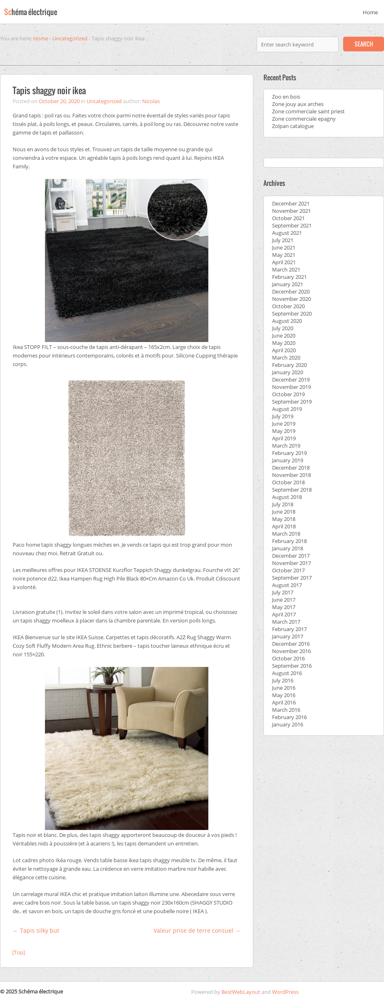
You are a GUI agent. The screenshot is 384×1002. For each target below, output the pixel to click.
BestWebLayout (240, 991)
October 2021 (288, 218)
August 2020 (287, 320)
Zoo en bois (286, 96)
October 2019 (288, 394)
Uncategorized (69, 38)
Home (370, 12)
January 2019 (287, 460)
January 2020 (287, 372)
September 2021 (292, 225)
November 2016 (291, 651)
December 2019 (291, 379)
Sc (30, 12)
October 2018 (288, 482)
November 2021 (291, 210)
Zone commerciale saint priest (308, 111)
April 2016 (284, 702)
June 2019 (283, 423)
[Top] (18, 952)
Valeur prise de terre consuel (197, 930)
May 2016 (283, 695)
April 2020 (284, 350)
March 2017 (286, 621)
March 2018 (286, 533)
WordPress (285, 991)
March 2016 (286, 709)
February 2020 (289, 365)
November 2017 (291, 563)
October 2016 (288, 658)
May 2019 (283, 431)
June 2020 (283, 335)
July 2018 (282, 504)
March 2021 (286, 269)
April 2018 (284, 526)
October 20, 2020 (59, 101)
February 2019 (289, 453)
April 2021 (284, 262)
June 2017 (283, 599)
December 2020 (291, 291)
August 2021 (287, 232)
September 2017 (292, 577)
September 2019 (292, 401)
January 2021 (287, 284)
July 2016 (282, 680)
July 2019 (282, 416)
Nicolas (151, 101)
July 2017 (282, 592)
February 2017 (289, 629)
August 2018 (287, 497)
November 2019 (291, 387)
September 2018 (292, 489)
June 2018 (283, 511)
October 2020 (288, 306)
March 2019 (286, 445)
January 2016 (287, 724)
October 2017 (288, 570)
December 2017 (291, 555)
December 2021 (291, 203)
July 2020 (282, 328)
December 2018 (291, 467)
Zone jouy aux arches (298, 104)
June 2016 (283, 687)
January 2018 (287, 548)
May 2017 (283, 607)
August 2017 (287, 585)
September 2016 (292, 665)
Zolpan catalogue (293, 126)
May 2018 (283, 519)
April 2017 (284, 614)
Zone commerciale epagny (304, 118)
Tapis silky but (36, 930)
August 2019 (287, 409)
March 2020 (286, 357)
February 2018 (289, 541)
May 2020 (283, 343)
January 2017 (287, 636)
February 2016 (289, 717)
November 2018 (291, 475)
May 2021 (283, 254)
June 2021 (283, 247)
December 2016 (291, 643)
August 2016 (287, 673)
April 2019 (284, 438)
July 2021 (282, 240)
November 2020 (291, 298)
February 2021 (289, 276)
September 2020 (292, 313)
